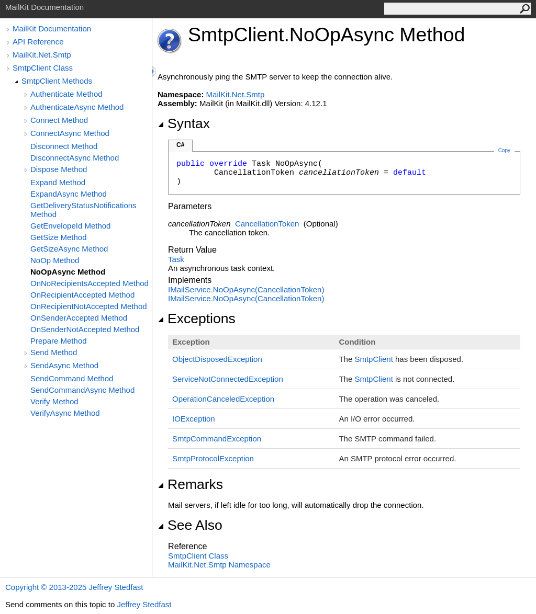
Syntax (184, 123)
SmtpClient (373, 359)
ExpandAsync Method (68, 193)
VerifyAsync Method (65, 412)
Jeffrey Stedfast (144, 604)
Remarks (190, 484)
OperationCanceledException (223, 398)
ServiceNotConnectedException (227, 378)
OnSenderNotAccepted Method (84, 329)
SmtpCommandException (216, 438)
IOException (193, 418)
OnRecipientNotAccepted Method (88, 306)
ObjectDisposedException (217, 359)
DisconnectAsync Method (74, 157)
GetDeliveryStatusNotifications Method (83, 210)
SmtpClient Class (43, 67)
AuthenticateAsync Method (77, 107)
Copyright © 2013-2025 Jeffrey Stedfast (74, 587)
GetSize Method (58, 237)
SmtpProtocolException (213, 458)
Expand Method (57, 182)
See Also (190, 525)
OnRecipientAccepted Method (82, 294)
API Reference (38, 41)
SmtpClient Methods (56, 80)
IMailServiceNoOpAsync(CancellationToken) (246, 289)
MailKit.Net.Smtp (42, 54)
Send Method (53, 352)
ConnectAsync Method (69, 133)
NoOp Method (54, 260)
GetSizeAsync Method (69, 248)
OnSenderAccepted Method (78, 317)
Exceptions (197, 318)
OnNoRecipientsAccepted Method (89, 283)
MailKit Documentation (52, 28)
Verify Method (54, 401)
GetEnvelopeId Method (70, 225)
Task (176, 259)
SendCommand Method (71, 378)
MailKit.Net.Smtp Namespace (219, 564)
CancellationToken (267, 223)
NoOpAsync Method (67, 271)
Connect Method (59, 120)
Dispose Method (58, 169)
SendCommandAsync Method (82, 389)
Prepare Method (58, 340)
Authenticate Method (66, 93)
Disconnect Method (63, 146)
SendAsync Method (64, 365)
